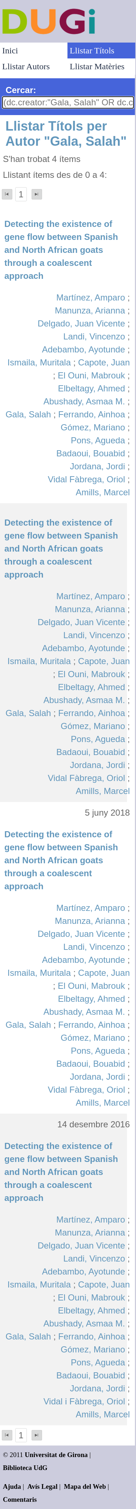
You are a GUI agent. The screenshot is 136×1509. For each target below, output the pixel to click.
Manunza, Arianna (90, 310)
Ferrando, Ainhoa (91, 414)
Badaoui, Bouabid (90, 453)
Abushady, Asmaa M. (84, 401)
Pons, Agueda (98, 440)
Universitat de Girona (56, 1454)
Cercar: (20, 90)
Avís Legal (43, 1486)
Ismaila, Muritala (39, 362)
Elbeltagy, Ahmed (91, 388)
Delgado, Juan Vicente (81, 323)
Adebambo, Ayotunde (83, 349)
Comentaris (20, 1499)
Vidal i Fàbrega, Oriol (84, 1401)
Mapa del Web (85, 1486)
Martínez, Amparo (90, 297)
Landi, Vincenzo (94, 336)
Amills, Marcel (103, 492)
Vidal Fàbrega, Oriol (86, 479)
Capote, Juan (104, 362)
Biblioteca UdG (25, 1467)
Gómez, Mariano (93, 427)
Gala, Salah (28, 414)
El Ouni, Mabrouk (91, 375)
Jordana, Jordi (97, 466)
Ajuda (12, 1486)
